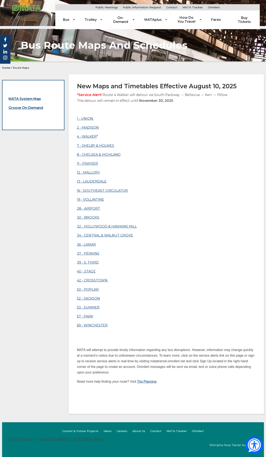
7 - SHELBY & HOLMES (95, 142)
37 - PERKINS (88, 250)
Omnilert (225, 7)
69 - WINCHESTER (92, 322)
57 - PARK (85, 313)
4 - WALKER (87, 134)
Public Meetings (117, 7)
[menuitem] (84, 16)
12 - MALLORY (88, 170)
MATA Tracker (203, 7)
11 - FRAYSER (87, 160)
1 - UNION (85, 115)
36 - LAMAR (86, 241)
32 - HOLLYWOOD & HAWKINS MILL (107, 223)
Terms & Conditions (53, 436)
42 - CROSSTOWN (92, 277)
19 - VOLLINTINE (90, 196)
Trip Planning (146, 378)
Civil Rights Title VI (89, 436)
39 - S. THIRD (88, 259)
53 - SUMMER (88, 304)
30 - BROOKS (88, 215)
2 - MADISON (88, 125)
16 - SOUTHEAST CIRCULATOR (102, 187)
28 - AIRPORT (88, 205)
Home (6, 64)
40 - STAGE (86, 268)
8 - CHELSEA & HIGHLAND (99, 151)
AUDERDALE (96, 179)
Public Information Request (152, 7)
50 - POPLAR (88, 286)
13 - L (81, 179)
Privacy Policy (20, 436)
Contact (182, 7)
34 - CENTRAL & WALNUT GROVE (105, 232)
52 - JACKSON (88, 295)
